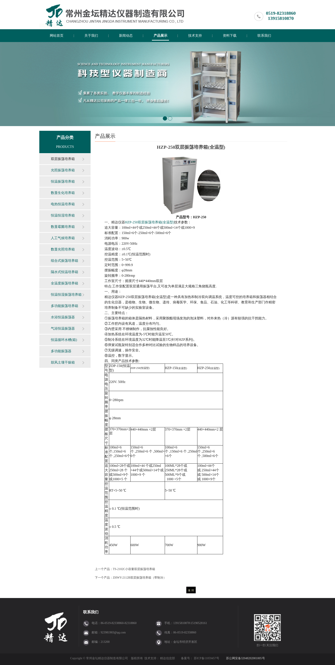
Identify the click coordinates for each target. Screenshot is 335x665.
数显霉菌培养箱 (63, 226)
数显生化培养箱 (63, 193)
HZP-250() (149, 222)
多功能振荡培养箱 (64, 306)
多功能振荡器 (61, 351)
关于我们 (91, 35)
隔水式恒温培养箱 (64, 272)
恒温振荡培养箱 (63, 181)
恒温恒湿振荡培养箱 (66, 294)
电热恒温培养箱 (63, 204)
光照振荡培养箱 (63, 170)
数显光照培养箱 (63, 249)
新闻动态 (126, 35)
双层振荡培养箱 (63, 159)
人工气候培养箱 (63, 238)
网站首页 (56, 35)
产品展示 (160, 35)
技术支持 (195, 35)
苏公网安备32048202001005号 (245, 658)
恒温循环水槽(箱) (64, 340)
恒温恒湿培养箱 (63, 215)
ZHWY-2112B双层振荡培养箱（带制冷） (139, 577)
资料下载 (230, 35)
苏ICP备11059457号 (206, 658)
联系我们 (264, 35)
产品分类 (64, 137)
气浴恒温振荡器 (63, 328)
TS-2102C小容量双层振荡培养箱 (134, 569)
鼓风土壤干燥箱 (63, 362)
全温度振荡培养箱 (64, 283)
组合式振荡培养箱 (64, 260)
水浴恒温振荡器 (63, 317)
